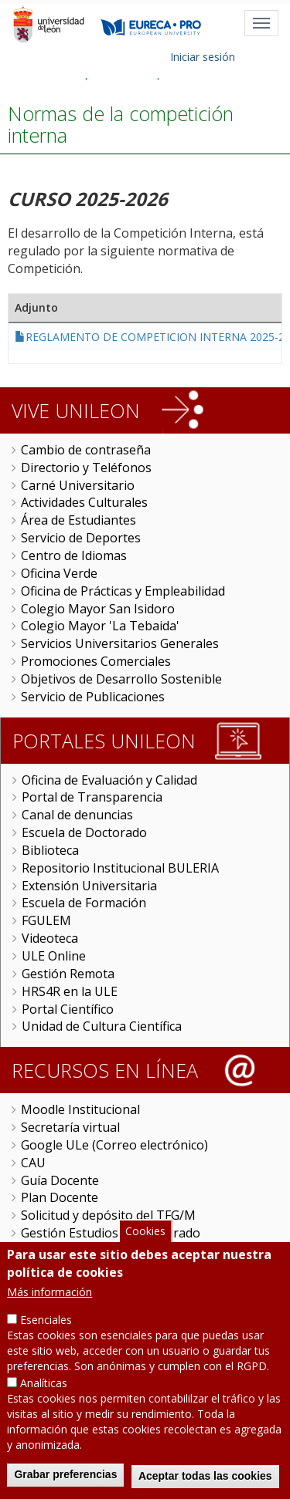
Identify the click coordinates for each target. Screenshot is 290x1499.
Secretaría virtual (70, 1127)
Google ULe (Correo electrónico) (114, 1144)
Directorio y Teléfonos (86, 467)
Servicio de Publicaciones (93, 696)
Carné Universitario (78, 485)
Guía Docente (60, 1180)
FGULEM (46, 920)
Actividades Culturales (84, 502)
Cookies (145, 1244)
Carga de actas (63, 1250)
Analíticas (43, 1396)
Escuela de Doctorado (84, 832)
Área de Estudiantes (78, 519)
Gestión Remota (68, 973)
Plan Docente (59, 1197)
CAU (33, 1162)
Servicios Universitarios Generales (120, 643)
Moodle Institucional (80, 1109)
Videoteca (50, 938)
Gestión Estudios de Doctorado (110, 1232)
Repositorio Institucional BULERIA (120, 867)
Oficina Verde (59, 573)
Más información (49, 1305)
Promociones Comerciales (96, 661)
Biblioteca (50, 850)
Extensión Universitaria (89, 885)
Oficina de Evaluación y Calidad (109, 779)
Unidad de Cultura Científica (102, 1026)
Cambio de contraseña (86, 449)
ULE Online (54, 955)
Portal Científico (68, 1009)
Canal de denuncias (77, 814)
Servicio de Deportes (81, 537)
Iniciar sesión (202, 56)
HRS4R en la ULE (70, 991)
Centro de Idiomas (74, 555)
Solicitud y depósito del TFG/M (108, 1215)
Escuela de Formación (84, 902)
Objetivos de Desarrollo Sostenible (121, 678)
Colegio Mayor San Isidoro (98, 608)
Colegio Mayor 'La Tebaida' (100, 625)
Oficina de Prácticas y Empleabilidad (123, 590)
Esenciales (46, 1333)
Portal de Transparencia (92, 796)
